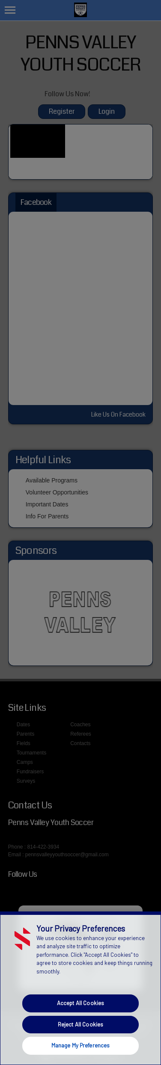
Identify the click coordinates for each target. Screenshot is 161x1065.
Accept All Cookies (80, 1003)
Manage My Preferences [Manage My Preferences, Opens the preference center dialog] (80, 1045)
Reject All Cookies (80, 1024)
